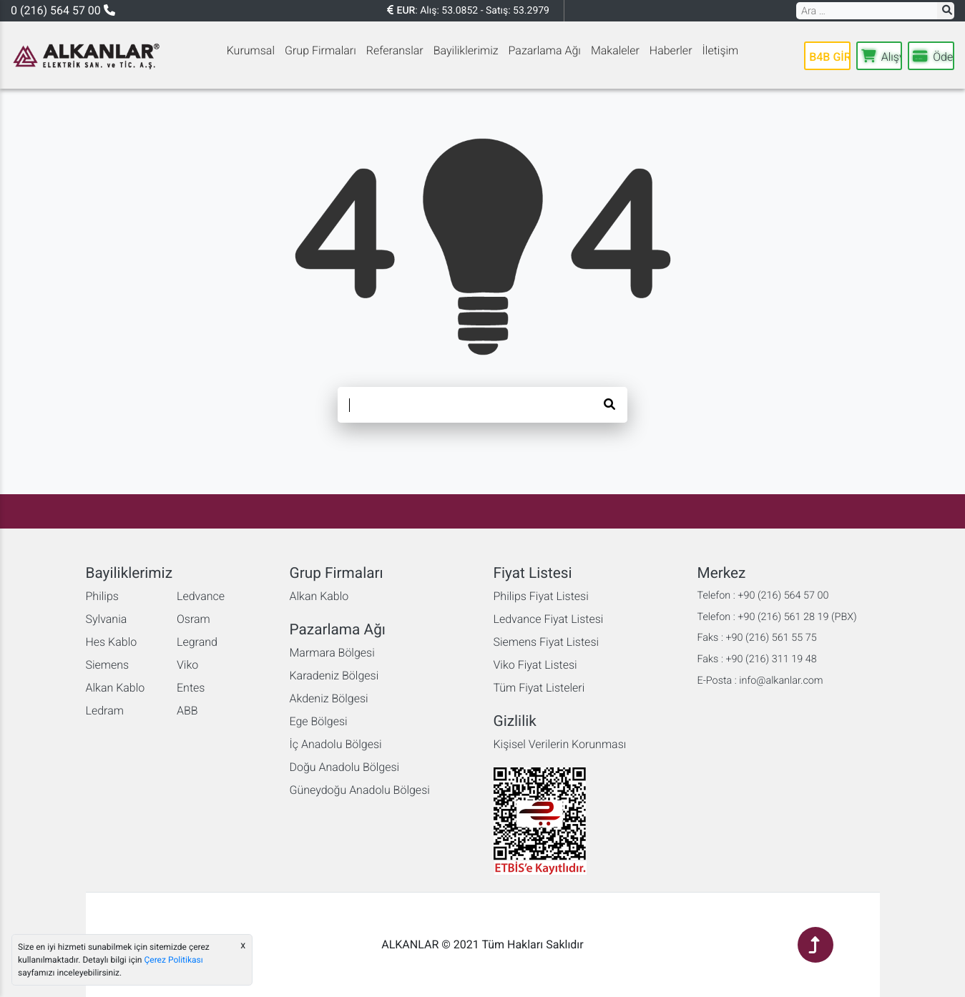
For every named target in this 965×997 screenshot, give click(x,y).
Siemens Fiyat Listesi (546, 642)
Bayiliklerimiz (466, 50)
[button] (945, 10)
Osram (193, 619)
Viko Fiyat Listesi (535, 665)
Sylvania (106, 619)
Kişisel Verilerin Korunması (560, 744)
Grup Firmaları (320, 50)
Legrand (197, 642)
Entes (191, 687)
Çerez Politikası (173, 960)
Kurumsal (251, 50)
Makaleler (615, 50)
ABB (187, 710)
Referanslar (394, 50)
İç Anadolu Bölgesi (336, 744)
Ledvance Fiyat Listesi (549, 619)
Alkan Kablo (115, 687)
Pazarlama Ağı (545, 50)
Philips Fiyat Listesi (541, 596)
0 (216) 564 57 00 (63, 10)
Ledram (105, 710)
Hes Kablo (111, 642)
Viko (187, 665)
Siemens (107, 665)
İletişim (720, 50)
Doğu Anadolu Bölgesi (345, 767)
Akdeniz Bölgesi (329, 698)
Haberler (671, 50)
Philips (102, 596)
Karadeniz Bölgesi (334, 675)
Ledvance (201, 596)
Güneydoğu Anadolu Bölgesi (360, 790)
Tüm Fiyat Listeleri (539, 687)
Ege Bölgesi (319, 721)
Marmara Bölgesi (332, 652)
